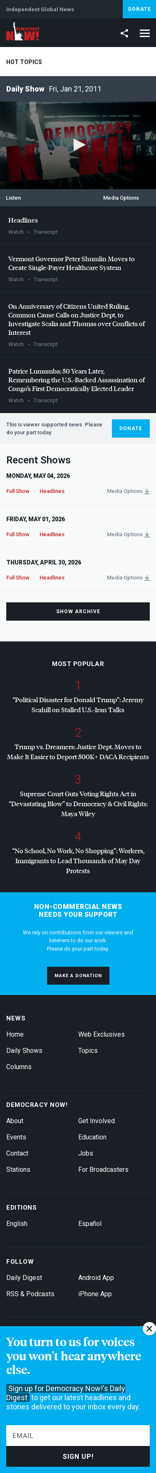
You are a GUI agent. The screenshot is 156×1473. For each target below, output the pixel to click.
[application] (78, 145)
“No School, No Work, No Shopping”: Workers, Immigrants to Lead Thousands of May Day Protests (78, 860)
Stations (18, 1169)
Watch (16, 232)
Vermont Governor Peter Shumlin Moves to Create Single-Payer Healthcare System (71, 263)
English (16, 1224)
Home (15, 1034)
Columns (19, 1067)
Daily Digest (24, 1278)
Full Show (18, 491)
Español (90, 1224)
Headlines (23, 219)
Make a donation (78, 975)
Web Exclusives (101, 1034)
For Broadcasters (103, 1169)
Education (92, 1137)
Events (16, 1137)
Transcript (46, 232)
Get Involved (96, 1121)
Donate (139, 9)
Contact (17, 1153)
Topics (88, 1051)
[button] (78, 145)
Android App (96, 1278)
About (14, 1121)
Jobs (85, 1153)
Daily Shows (24, 1051)
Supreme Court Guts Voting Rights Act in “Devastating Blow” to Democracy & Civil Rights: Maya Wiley (78, 803)
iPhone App (95, 1294)
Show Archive (78, 611)
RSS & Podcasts (30, 1294)
